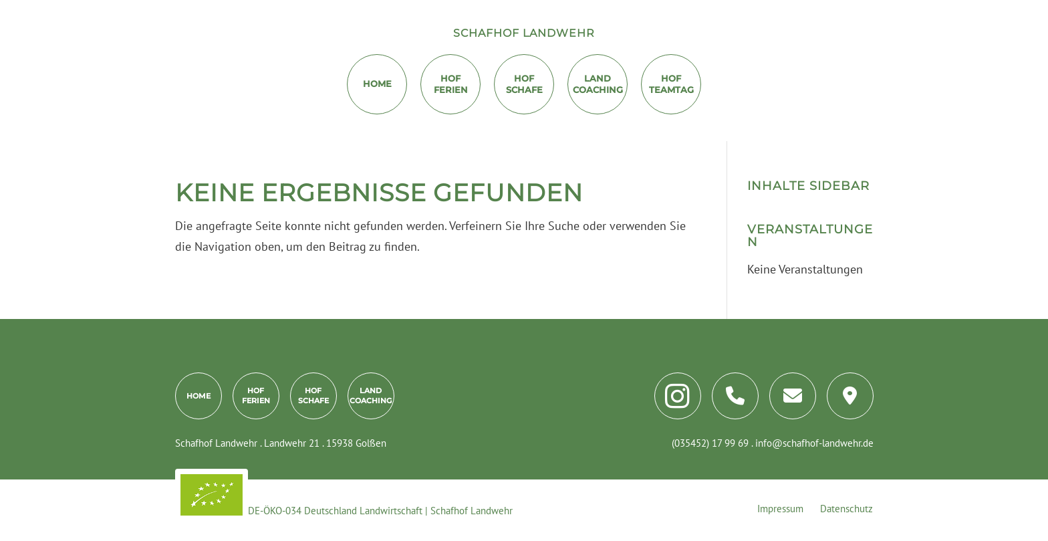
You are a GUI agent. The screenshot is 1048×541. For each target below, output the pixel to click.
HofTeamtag (671, 84)
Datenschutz (846, 508)
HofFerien (451, 84)
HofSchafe (313, 395)
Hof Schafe (524, 84)
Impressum (780, 508)
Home (377, 83)
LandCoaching (598, 84)
